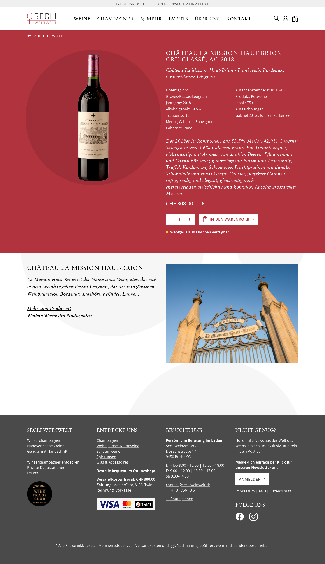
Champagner (108, 440)
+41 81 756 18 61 (130, 4)
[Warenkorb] (295, 19)
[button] (82, 18)
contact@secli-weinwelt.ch (183, 4)
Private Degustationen (46, 467)
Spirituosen (106, 456)
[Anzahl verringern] (171, 219)
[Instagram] (253, 518)
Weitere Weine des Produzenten (59, 315)
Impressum (245, 491)
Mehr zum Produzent (49, 308)
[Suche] (276, 19)
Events (32, 473)
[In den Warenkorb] (228, 219)
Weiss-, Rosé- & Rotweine (118, 445)
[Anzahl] (180, 219)
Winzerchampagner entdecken (53, 462)
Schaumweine (108, 451)
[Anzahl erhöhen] (190, 219)
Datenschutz (280, 491)
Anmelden (252, 479)
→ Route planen (179, 498)
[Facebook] (239, 518)
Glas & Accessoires (113, 462)
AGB (262, 491)
